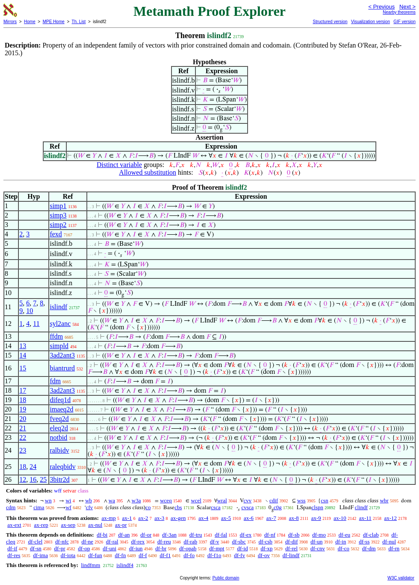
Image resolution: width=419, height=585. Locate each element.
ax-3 (159, 518)
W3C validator (400, 578)
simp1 (58, 205)
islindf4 (124, 565)
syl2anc (60, 323)
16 (33, 479)
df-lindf (291, 555)
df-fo (189, 555)
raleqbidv (62, 466)
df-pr (59, 548)
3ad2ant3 (62, 355)
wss (301, 500)
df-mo (319, 534)
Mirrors (10, 21)
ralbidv (59, 450)
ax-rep (41, 525)
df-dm (369, 548)
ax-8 (294, 518)
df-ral (112, 541)
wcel (196, 500)
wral (222, 500)
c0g (278, 507)
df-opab (187, 548)
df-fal (221, 534)
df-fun (95, 555)
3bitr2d (59, 479)
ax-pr (121, 525)
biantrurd (62, 368)
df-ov (264, 555)
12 (22, 479)
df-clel (35, 541)
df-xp (266, 548)
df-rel (291, 548)
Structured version (330, 21)
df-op (84, 548)
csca (215, 507)
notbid (58, 437)
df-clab (371, 534)
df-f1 (165, 555)
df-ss (364, 541)
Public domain (225, 578)
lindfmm (90, 565)
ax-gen (178, 518)
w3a (136, 500)
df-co (343, 548)
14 (22, 355)
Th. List (79, 21)
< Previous (381, 6)
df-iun (136, 548)
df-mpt (216, 548)
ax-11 (365, 518)
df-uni (109, 548)
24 (33, 466)
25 (43, 479)
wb (88, 500)
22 (22, 437)
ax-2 (143, 518)
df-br (160, 548)
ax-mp (109, 518)
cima (38, 507)
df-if (12, 548)
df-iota (68, 555)
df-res (13, 555)
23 (22, 450)
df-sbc (239, 541)
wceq (165, 500)
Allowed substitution (147, 172)
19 (22, 409)
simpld (59, 345)
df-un (316, 541)
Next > (407, 6)
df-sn (35, 548)
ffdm (56, 336)
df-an (124, 534)
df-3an (169, 534)
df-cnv (317, 548)
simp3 (58, 215)
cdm (10, 507)
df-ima (40, 555)
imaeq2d (61, 409)
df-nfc (62, 541)
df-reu (164, 541)
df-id (242, 548)
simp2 (58, 224)
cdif (273, 500)
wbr (384, 500)
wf (68, 507)
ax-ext (14, 525)
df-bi (102, 534)
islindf (58, 306)
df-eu (344, 534)
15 (22, 368)
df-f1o (214, 555)
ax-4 (203, 518)
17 (22, 390)
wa (112, 500)
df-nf (269, 534)
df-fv (239, 555)
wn (48, 500)
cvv (248, 500)
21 (22, 428)
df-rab (190, 541)
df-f (143, 555)
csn (324, 500)
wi (68, 500)
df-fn (120, 555)
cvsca (247, 507)
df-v (214, 541)
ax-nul (95, 525)
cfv (89, 507)
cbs (178, 507)
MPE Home (54, 21)
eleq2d (59, 428)
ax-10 (339, 518)
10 (29, 310)
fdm (55, 381)
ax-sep (68, 525)
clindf (361, 507)
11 (36, 323)
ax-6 (249, 518)
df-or (145, 534)
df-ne (87, 541)
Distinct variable (119, 164)
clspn (317, 507)
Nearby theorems (399, 12)
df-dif (291, 541)
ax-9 (316, 518)
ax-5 (226, 518)
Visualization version (370, 21)
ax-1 (127, 518)
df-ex (245, 534)
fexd (56, 234)
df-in (340, 541)
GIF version (404, 21)
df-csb (266, 541)
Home (29, 21)
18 (22, 399)
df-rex (138, 541)
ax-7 (271, 518)
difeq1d (60, 399)
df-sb (294, 534)
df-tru (195, 534)
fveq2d (59, 418)
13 (22, 345)
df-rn (393, 548)
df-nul (389, 541)
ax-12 (390, 518)
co (147, 507)
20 (22, 418)
